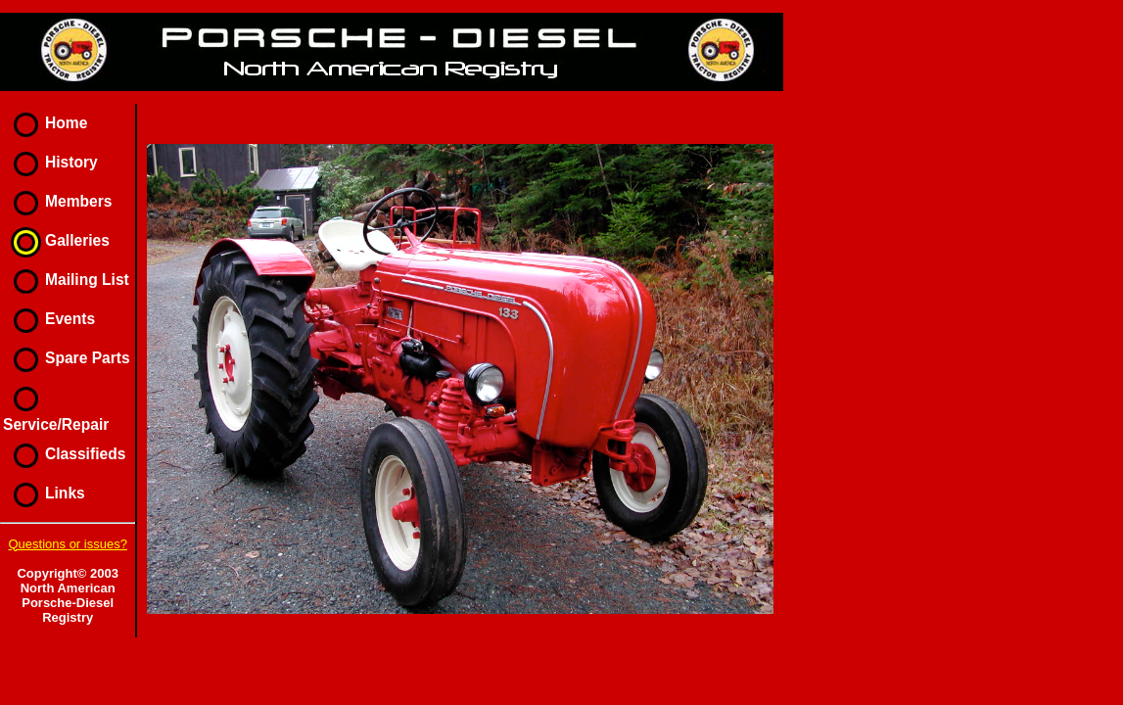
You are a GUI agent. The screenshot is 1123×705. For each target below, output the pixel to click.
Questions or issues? (67, 544)
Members (57, 201)
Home (45, 123)
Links (44, 493)
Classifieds (64, 454)
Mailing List (66, 279)
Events (49, 318)
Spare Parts (66, 358)
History (50, 162)
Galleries (56, 240)
